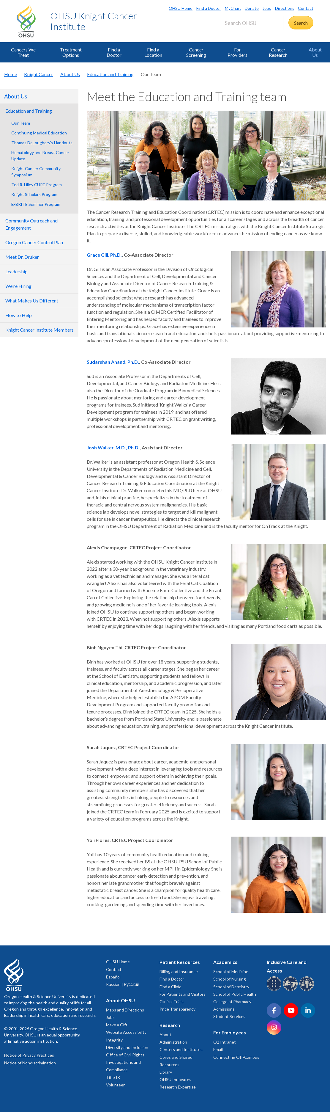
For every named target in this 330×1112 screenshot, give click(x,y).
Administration (173, 1041)
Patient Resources (180, 962)
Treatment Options (71, 52)
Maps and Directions (125, 1009)
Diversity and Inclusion (127, 1047)
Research (170, 1025)
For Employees (229, 1032)
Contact (305, 8)
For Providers (237, 52)
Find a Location (153, 52)
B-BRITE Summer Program (35, 204)
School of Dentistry (231, 986)
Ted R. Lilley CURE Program (36, 184)
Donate (252, 8)
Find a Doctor (208, 8)
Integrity (114, 1039)
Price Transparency (177, 1008)
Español (113, 976)
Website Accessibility (126, 1032)
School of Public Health (234, 994)
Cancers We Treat (23, 52)
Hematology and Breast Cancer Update (40, 155)
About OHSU (120, 1000)
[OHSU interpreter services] (307, 989)
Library (166, 1072)
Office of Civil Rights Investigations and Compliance (125, 1062)
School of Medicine (230, 971)
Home (10, 74)
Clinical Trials (172, 1001)
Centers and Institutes (181, 1049)
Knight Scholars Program (34, 194)
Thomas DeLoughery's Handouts (41, 142)
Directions (284, 8)
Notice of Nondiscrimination (30, 1062)
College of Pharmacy (232, 1001)
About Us (315, 52)
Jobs (267, 8)
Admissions (224, 1008)
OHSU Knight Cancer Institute (93, 21)
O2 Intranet (224, 1041)
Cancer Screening (196, 52)
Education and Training (110, 74)
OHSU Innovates (175, 1079)
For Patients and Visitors (183, 994)
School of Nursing (229, 978)
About (165, 1034)
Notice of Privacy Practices (29, 1055)
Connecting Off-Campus (236, 1057)
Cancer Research (278, 52)
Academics (225, 962)
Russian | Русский (122, 984)
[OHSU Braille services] (275, 989)
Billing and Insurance (179, 971)
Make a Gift (116, 1024)
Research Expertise (178, 1086)
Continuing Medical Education (39, 132)
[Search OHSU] (252, 23)
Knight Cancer (38, 74)
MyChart (233, 8)
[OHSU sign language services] (291, 989)
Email (218, 1049)
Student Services (229, 1016)
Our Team (20, 123)
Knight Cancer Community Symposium (36, 171)
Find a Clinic (170, 986)
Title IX (113, 1077)
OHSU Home (180, 8)
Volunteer (115, 1084)
